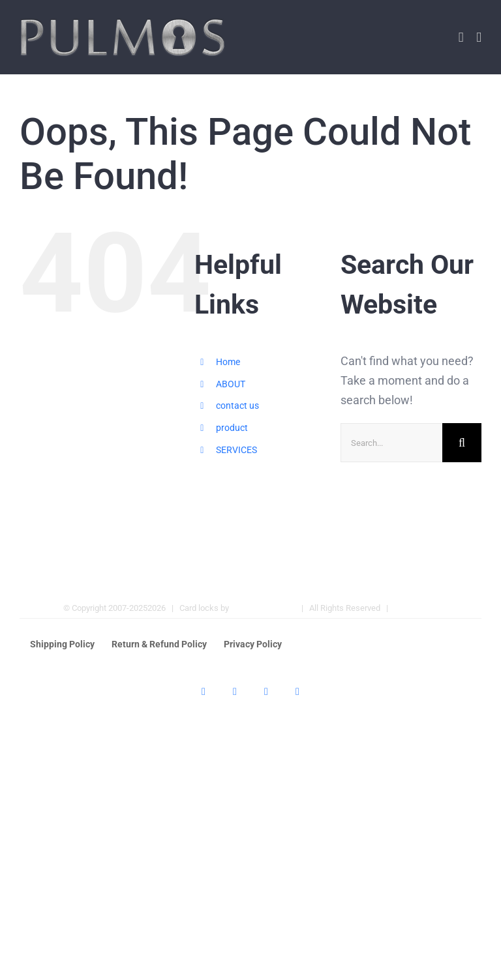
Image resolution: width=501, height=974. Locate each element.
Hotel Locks (416, 608)
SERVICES (236, 450)
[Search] (461, 442)
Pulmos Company (263, 608)
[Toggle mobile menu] (478, 37)
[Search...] (391, 442)
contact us (237, 405)
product (232, 427)
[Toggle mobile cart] (461, 37)
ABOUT (230, 384)
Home (228, 362)
